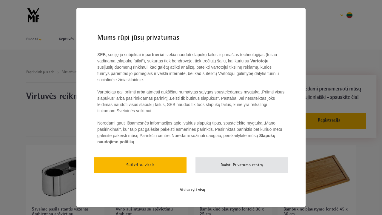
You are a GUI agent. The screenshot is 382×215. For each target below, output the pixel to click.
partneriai (155, 54)
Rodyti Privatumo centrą (242, 165)
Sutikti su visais (140, 165)
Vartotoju (259, 61)
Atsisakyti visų (192, 190)
